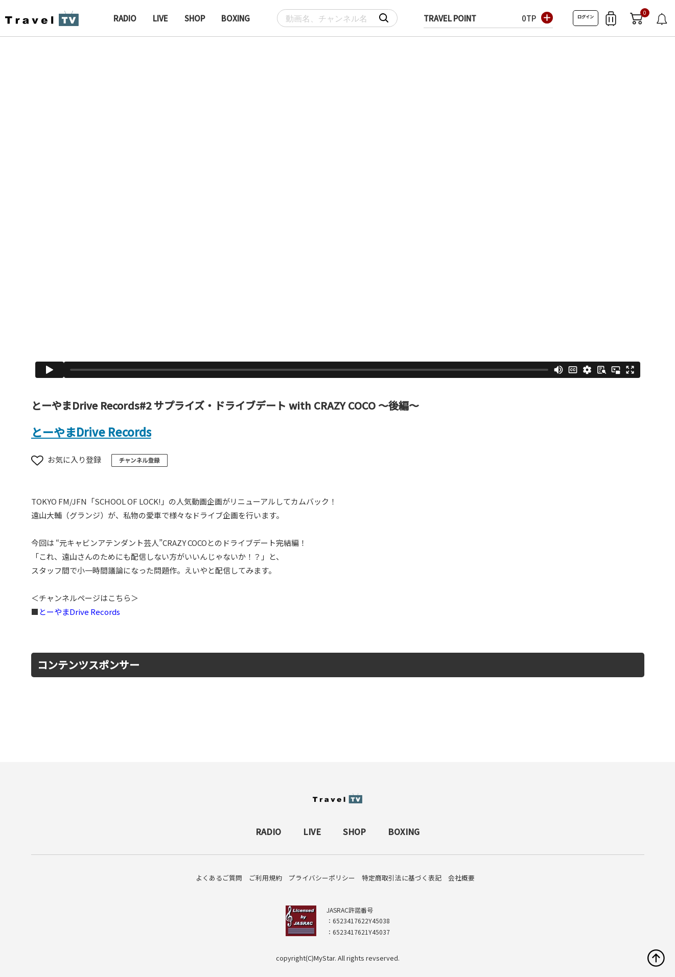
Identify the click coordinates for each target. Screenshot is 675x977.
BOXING (235, 18)
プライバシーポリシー (322, 878)
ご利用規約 (265, 878)
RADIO (124, 18)
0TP (529, 18)
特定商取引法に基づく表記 (401, 878)
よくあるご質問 (219, 878)
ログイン (585, 16)
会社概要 (461, 878)
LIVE (160, 18)
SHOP (194, 18)
